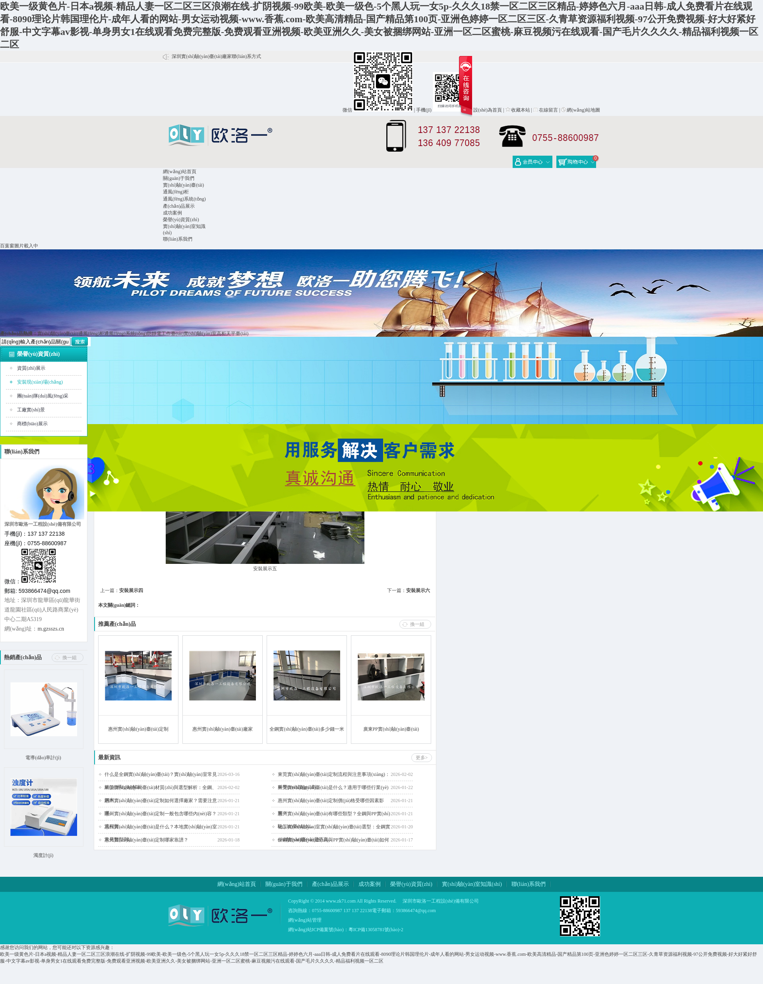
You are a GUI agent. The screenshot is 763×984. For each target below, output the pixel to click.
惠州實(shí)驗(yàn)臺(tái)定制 (138, 729)
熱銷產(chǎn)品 (23, 657)
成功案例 (172, 213)
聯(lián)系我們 (177, 239)
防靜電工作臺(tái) (165, 333)
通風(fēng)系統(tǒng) (184, 199)
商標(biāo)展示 (32, 423)
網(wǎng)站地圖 (580, 110)
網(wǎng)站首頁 (179, 171)
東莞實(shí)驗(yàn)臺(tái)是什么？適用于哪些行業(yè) (333, 787)
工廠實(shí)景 (31, 410)
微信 (347, 110)
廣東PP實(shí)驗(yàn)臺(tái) (391, 729)
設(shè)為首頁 (485, 110)
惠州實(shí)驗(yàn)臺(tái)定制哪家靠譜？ (146, 840)
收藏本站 (517, 110)
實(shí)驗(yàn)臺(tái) (183, 185)
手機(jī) (424, 110)
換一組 (69, 657)
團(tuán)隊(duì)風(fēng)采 (42, 396)
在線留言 (545, 110)
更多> (422, 757)
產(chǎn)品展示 (179, 206)
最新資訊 (109, 757)
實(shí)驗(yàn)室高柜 (205, 333)
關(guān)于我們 (178, 178)
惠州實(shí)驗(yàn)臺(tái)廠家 (222, 729)
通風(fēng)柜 (176, 192)
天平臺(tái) (237, 333)
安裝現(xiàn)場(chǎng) (40, 382)
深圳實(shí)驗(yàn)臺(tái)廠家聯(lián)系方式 (216, 56)
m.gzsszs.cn (50, 629)
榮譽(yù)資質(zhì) (181, 219)
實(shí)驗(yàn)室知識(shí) (472, 884)
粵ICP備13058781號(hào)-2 (376, 929)
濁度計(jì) (43, 855)
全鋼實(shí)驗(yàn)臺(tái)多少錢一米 (306, 729)
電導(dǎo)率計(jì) (43, 757)
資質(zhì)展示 (31, 368)
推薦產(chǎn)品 (117, 624)
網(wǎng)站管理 (304, 920)
